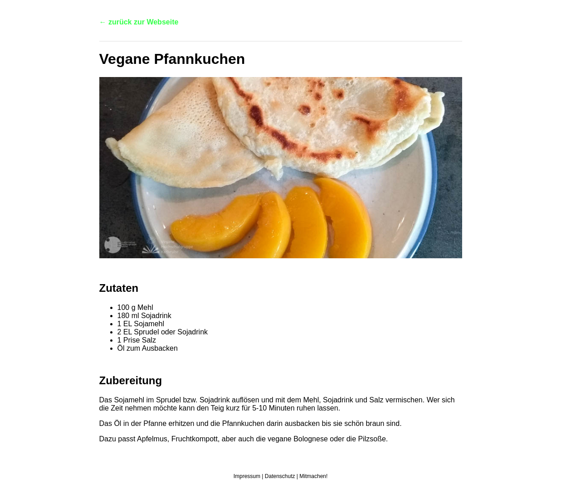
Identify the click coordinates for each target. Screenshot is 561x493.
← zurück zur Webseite (139, 22)
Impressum (247, 476)
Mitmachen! (313, 476)
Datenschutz (280, 476)
